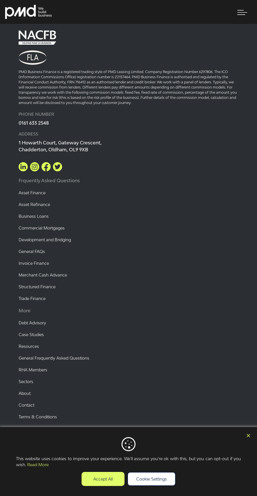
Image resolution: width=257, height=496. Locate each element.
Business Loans (34, 216)
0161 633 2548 (34, 123)
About (25, 393)
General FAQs (32, 251)
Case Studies (31, 334)
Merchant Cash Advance (43, 274)
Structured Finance (37, 286)
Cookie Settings (151, 479)
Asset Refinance (34, 204)
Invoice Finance (34, 263)
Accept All (103, 479)
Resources (29, 346)
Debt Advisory (32, 322)
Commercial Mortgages (42, 228)
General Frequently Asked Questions (54, 358)
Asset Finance (32, 192)
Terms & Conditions (38, 416)
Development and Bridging (45, 239)
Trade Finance (32, 298)
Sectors (26, 381)
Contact (26, 405)
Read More (38, 464)
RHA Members (33, 369)
